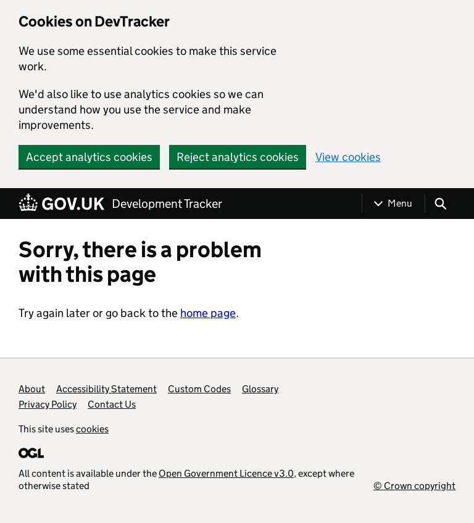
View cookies (348, 157)
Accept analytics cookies (89, 157)
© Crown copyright (414, 486)
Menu (400, 203)
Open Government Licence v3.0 (226, 473)
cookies (92, 429)
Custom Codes (199, 389)
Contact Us (112, 404)
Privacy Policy (48, 404)
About (32, 389)
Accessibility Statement (106, 389)
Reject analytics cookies (238, 157)
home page (208, 313)
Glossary (260, 389)
